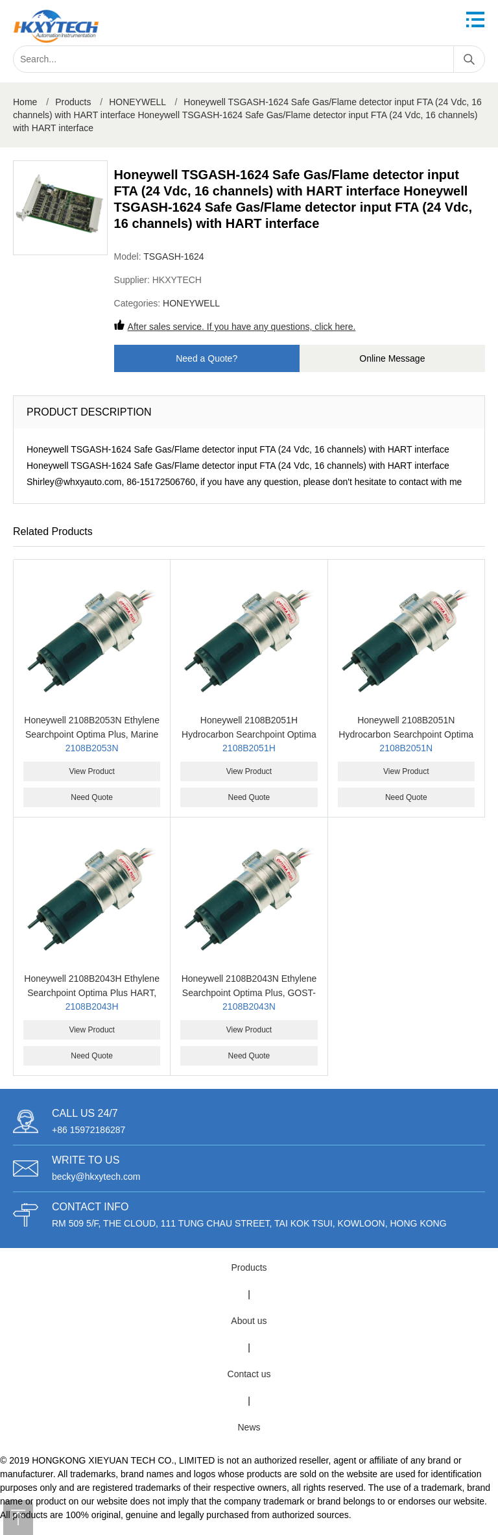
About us (249, 1321)
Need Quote (92, 797)
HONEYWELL (137, 102)
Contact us (249, 1374)
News (248, 1427)
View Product (91, 771)
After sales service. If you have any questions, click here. (242, 326)
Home (25, 102)
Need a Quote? (206, 358)
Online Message (392, 358)
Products (73, 102)
